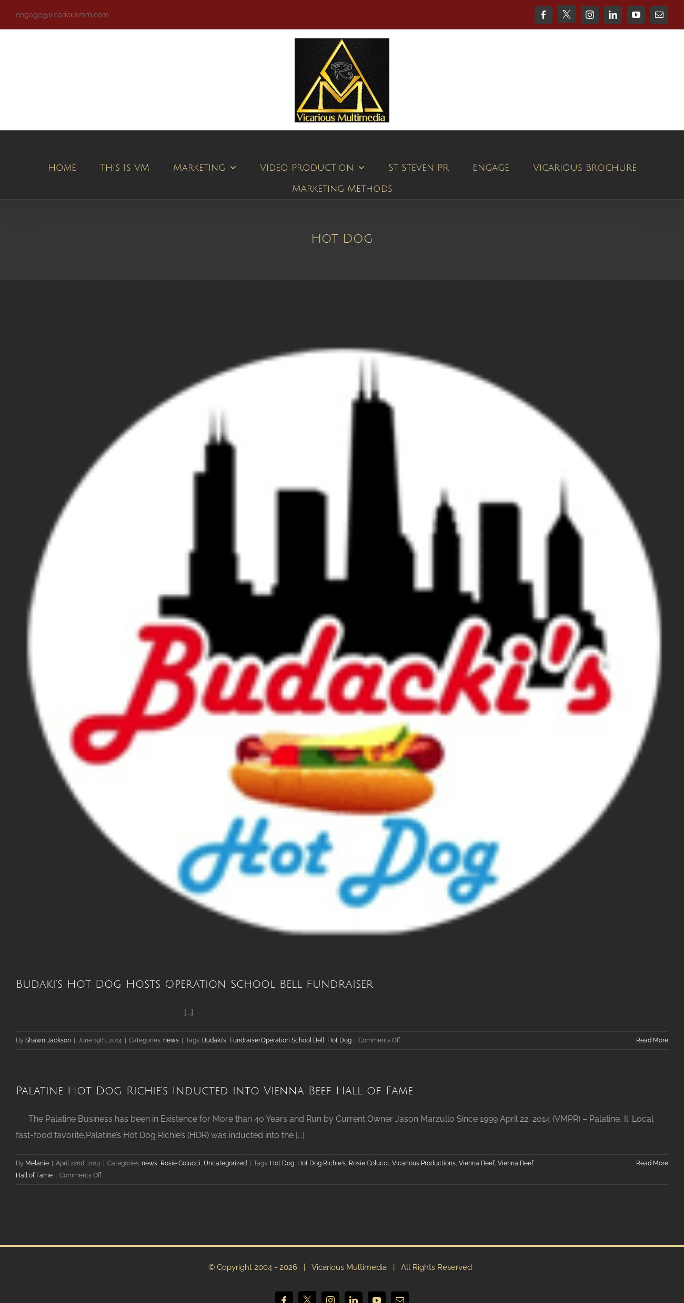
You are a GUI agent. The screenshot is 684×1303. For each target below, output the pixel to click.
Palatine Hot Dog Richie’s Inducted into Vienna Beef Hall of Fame (214, 1091)
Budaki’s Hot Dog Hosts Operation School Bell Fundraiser (194, 984)
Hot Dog (339, 1040)
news (171, 1040)
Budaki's (214, 1040)
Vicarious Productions (424, 1163)
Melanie (37, 1163)
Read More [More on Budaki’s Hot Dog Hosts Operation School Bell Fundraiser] (652, 1040)
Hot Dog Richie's (321, 1163)
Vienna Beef (477, 1163)
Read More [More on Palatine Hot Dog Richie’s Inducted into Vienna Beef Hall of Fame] (652, 1163)
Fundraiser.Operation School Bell (276, 1040)
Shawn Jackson (48, 1040)
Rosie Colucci (180, 1163)
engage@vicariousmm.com (62, 15)
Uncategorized (225, 1163)
